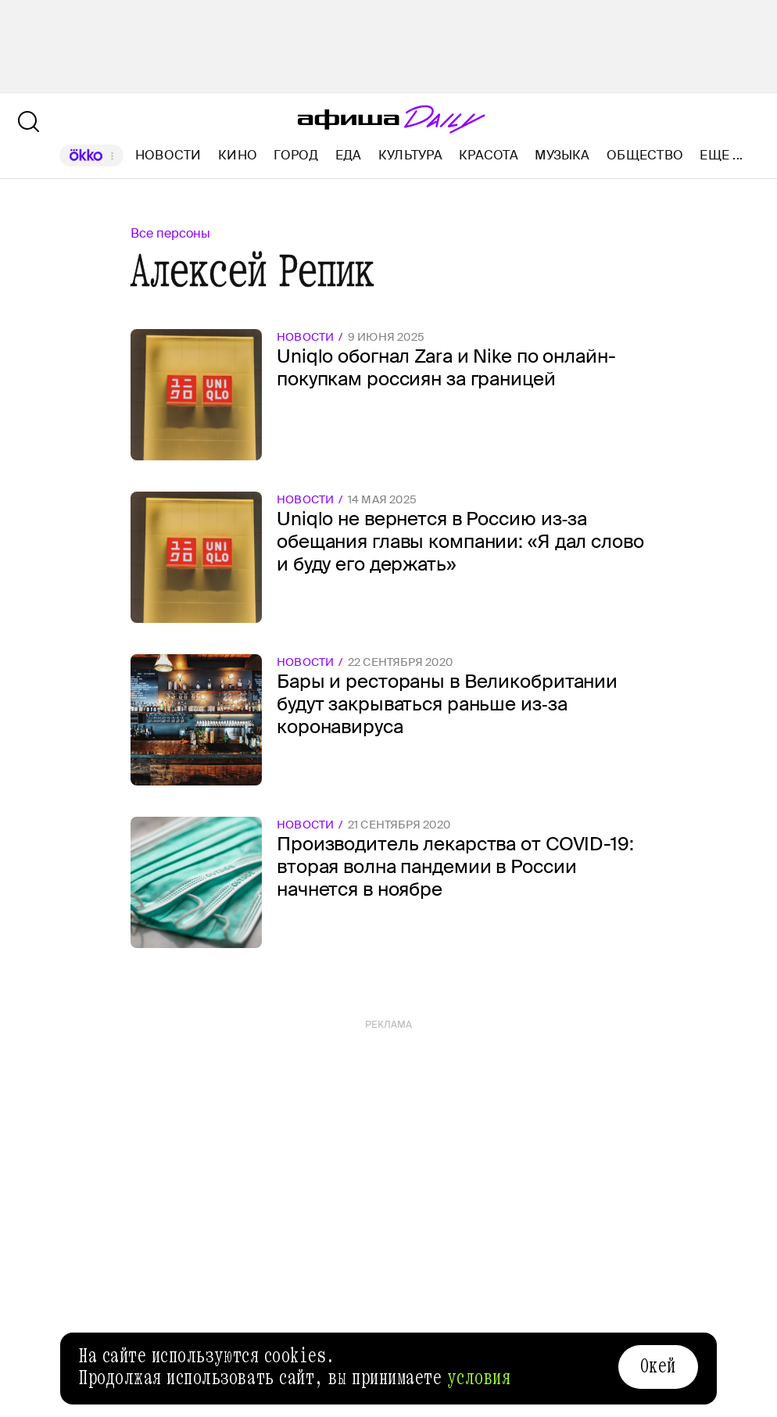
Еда (348, 155)
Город (296, 155)
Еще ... (721, 155)
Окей (658, 1366)
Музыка (562, 155)
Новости (168, 155)
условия (479, 1378)
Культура (410, 155)
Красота (488, 155)
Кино (237, 155)
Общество (645, 155)
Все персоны (170, 233)
